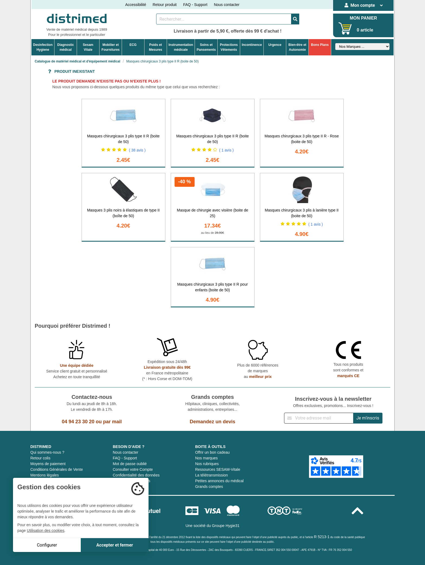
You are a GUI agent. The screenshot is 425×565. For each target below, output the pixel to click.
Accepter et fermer (114, 545)
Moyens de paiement (48, 464)
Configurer (47, 545)
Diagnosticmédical (65, 47)
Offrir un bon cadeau (212, 452)
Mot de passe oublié (130, 464)
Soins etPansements (206, 47)
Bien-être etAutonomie (297, 47)
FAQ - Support (195, 4)
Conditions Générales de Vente (56, 469)
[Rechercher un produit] (223, 19)
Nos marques (206, 458)
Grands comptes (209, 486)
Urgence (274, 45)
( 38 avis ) (137, 150)
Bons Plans (320, 45)
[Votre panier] (345, 28)
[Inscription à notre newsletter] (318, 418)
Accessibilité (135, 4)
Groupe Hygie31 (226, 525)
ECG (133, 45)
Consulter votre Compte (133, 469)
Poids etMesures (155, 47)
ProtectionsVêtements (229, 47)
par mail (112, 421)
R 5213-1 (322, 537)
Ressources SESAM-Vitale (217, 469)
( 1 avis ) (226, 150)
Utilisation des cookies (46, 530)
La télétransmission (211, 475)
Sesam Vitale (88, 47)
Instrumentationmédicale (181, 47)
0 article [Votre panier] (365, 30)
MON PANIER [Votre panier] (363, 18)
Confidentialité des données (136, 475)
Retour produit (165, 4)
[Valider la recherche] (295, 19)
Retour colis (40, 458)
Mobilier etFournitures (111, 47)
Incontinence (252, 45)
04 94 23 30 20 (78, 421)
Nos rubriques (207, 464)
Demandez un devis (212, 421)
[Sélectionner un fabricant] (362, 46)
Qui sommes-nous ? (47, 452)
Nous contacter (226, 4)
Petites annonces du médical (219, 481)
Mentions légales (44, 475)
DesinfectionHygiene (43, 47)
